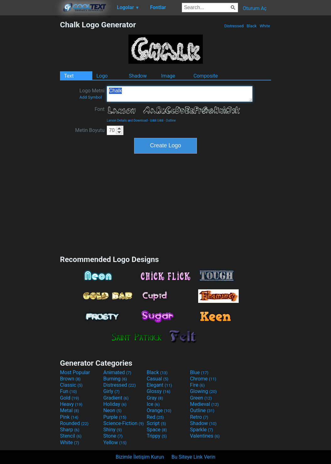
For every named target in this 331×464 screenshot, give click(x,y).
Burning (115, 379)
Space (157, 430)
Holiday (115, 404)
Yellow (115, 442)
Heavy (71, 404)
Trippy (157, 436)
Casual (157, 379)
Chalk (179, 94)
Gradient (115, 398)
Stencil (70, 436)
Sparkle (201, 430)
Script (156, 423)
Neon (112, 410)
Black (252, 26)
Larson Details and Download (127, 120)
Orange (159, 410)
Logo (102, 76)
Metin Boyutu (90, 130)
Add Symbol (90, 97)
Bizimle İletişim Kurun (140, 457)
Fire (197, 385)
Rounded (74, 423)
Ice (153, 404)
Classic (71, 385)
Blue (199, 372)
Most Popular (75, 372)
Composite (205, 76)
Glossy (159, 391)
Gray (155, 398)
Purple (114, 417)
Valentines (205, 436)
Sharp (69, 430)
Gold (69, 398)
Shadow (138, 76)
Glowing (203, 391)
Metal (69, 410)
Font (100, 109)
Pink (69, 417)
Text (68, 76)
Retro (199, 417)
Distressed (234, 26)
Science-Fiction (123, 423)
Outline (171, 120)
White (265, 26)
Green (201, 398)
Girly (111, 391)
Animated (117, 372)
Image (168, 76)
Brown (70, 379)
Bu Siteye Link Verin (193, 457)
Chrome (203, 379)
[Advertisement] (30, 114)
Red (155, 417)
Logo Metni (92, 94)
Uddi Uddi (157, 120)
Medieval (204, 404)
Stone (112, 436)
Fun (68, 391)
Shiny (112, 430)
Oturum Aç (255, 8)
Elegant (159, 385)
